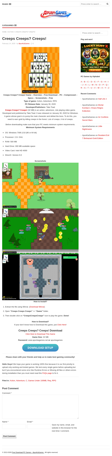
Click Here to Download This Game (40, 334)
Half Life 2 (102, 99)
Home (4, 32)
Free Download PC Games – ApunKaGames (28, 452)
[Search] (107, 4)
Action (11, 32)
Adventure (20, 380)
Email (30, 422)
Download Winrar (37, 307)
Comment (7, 393)
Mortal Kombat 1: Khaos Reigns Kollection (92, 108)
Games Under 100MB (37, 380)
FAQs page (47, 373)
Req (49, 380)
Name (5, 422)
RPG (54, 380)
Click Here (61, 325)
